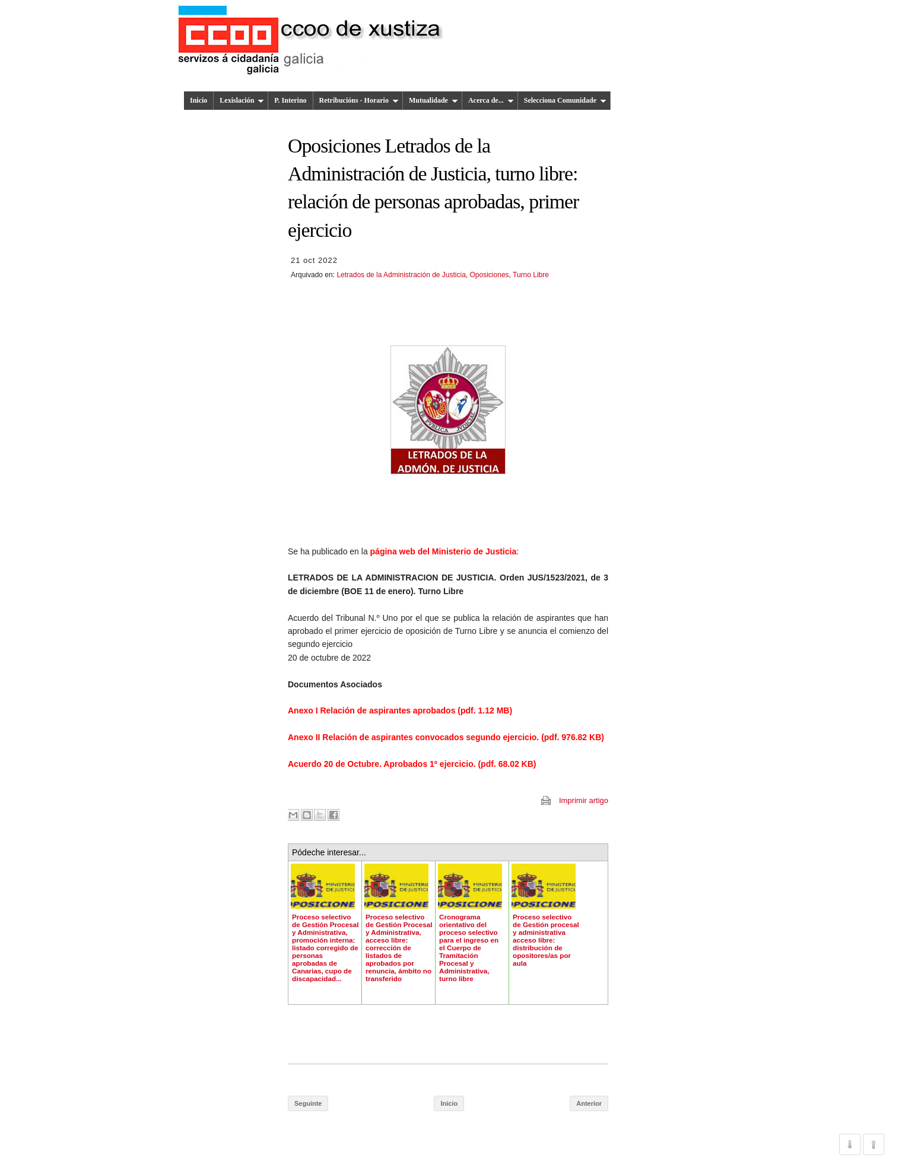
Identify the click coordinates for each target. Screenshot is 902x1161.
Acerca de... (491, 100)
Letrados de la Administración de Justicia (400, 275)
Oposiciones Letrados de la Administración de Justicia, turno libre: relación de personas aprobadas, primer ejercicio (433, 188)
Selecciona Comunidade (565, 100)
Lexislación (242, 100)
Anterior (589, 1103)
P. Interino (290, 100)
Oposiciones (489, 275)
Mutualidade (433, 100)
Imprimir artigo (583, 800)
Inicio (198, 100)
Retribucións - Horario (359, 100)
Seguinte (308, 1103)
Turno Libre (531, 275)
